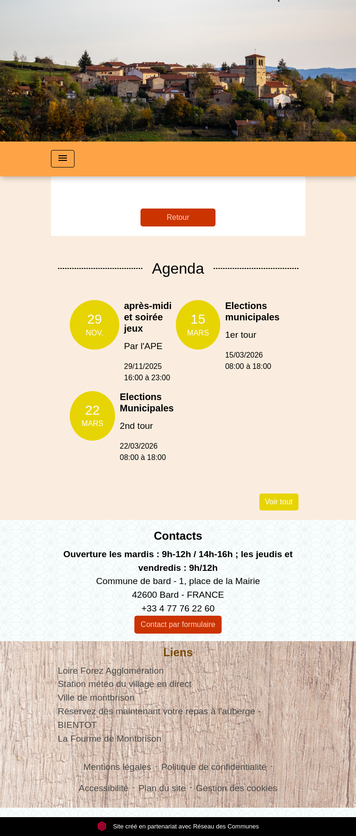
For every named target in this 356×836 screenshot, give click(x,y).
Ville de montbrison (96, 697)
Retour (177, 217)
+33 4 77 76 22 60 (178, 608)
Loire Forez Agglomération (111, 671)
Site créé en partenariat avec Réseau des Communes (178, 826)
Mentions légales (117, 767)
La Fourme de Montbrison (110, 739)
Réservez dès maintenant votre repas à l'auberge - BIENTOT (159, 718)
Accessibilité (104, 788)
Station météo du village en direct (125, 684)
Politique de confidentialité (213, 767)
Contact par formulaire (178, 624)
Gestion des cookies (236, 788)
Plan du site (162, 788)
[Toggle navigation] (63, 158)
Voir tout (279, 502)
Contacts (178, 535)
